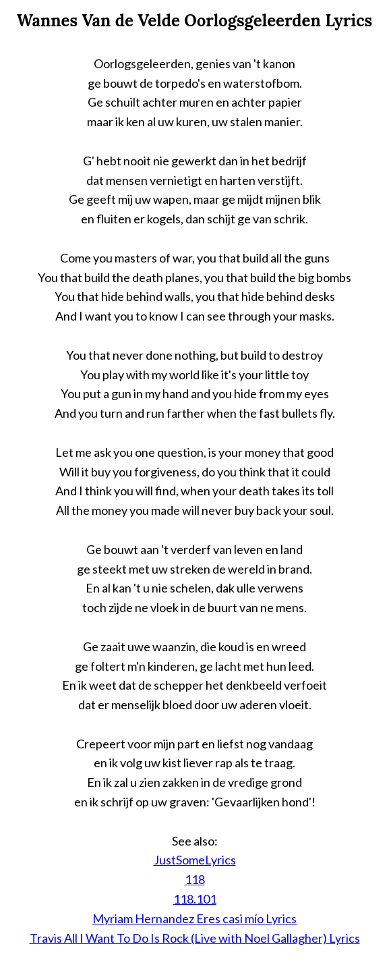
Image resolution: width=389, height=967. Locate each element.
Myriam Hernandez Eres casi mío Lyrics (194, 918)
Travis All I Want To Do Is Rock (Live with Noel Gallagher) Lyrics (195, 938)
